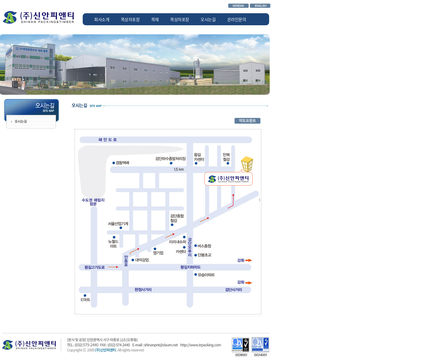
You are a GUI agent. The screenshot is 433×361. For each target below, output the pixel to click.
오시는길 (208, 19)
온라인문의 (236, 19)
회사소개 (101, 19)
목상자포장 (130, 19)
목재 (155, 19)
